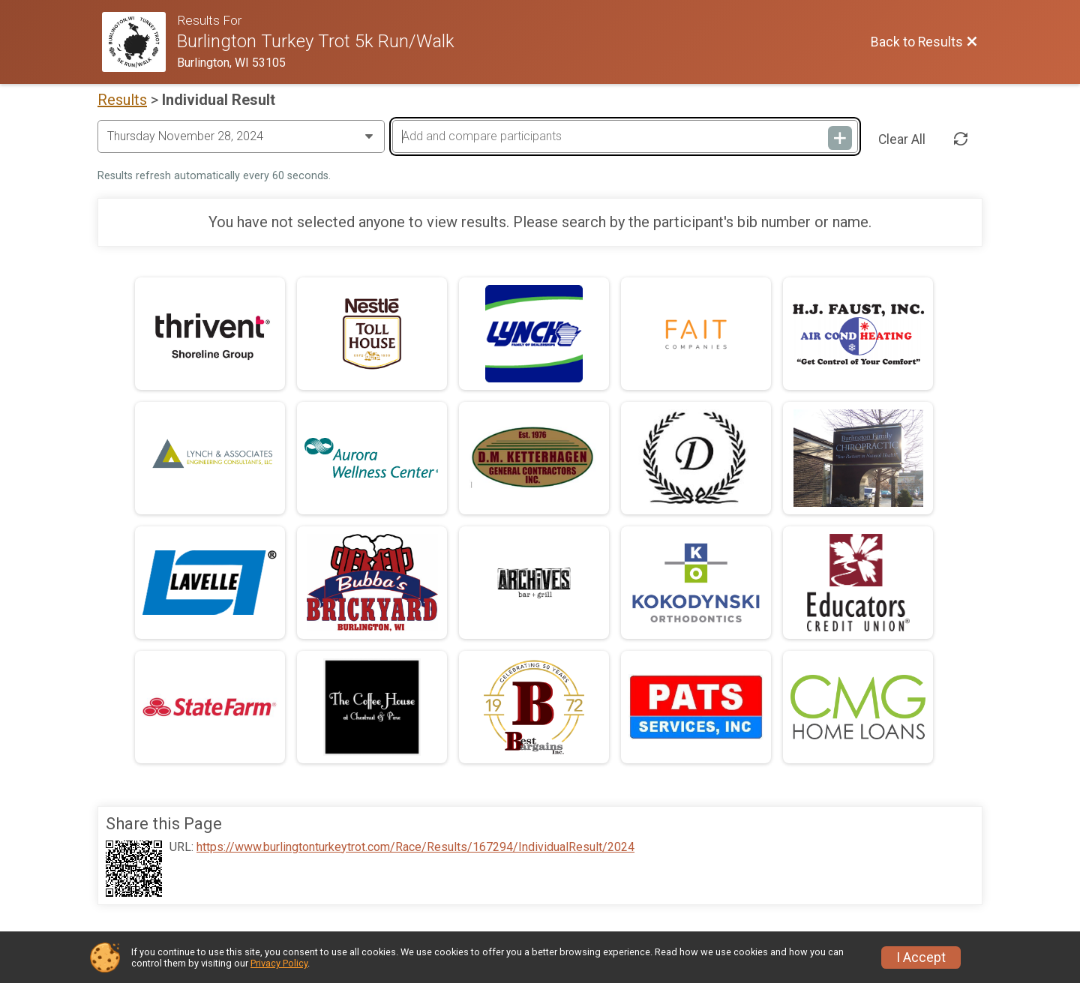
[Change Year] (241, 136)
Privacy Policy (279, 963)
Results (122, 100)
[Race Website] (139, 42)
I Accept (921, 957)
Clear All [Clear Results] (902, 139)
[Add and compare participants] (624, 136)
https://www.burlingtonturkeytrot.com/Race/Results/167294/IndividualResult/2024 (415, 847)
